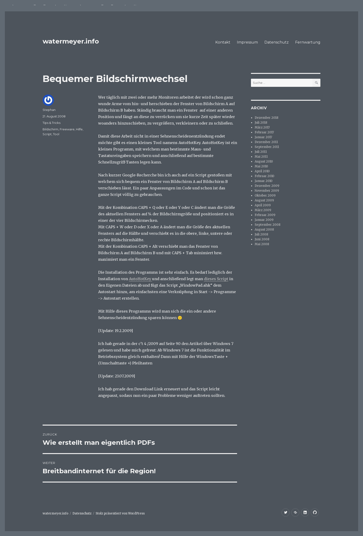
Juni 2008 (262, 239)
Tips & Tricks (51, 123)
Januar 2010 (263, 181)
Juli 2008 (261, 234)
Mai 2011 (261, 157)
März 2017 (262, 127)
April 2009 (263, 205)
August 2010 (264, 161)
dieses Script (216, 278)
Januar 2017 (263, 137)
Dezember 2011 (266, 142)
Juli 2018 (261, 123)
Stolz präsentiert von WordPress (120, 513)
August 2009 (264, 200)
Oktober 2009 (265, 195)
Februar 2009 (265, 215)
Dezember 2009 (267, 186)
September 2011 (267, 147)
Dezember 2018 (266, 118)
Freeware (67, 129)
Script (47, 134)
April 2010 (262, 171)
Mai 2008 (262, 244)
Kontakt (222, 42)
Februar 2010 (264, 176)
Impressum (247, 42)
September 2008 (267, 225)
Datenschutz (276, 42)
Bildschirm (50, 129)
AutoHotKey (140, 278)
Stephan (49, 110)
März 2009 (263, 210)
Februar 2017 (264, 132)
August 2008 (264, 230)
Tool (56, 134)
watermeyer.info (71, 41)
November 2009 (267, 191)
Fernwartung (307, 42)
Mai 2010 (261, 166)
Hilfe (79, 129)
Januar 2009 (264, 220)
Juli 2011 (261, 152)
